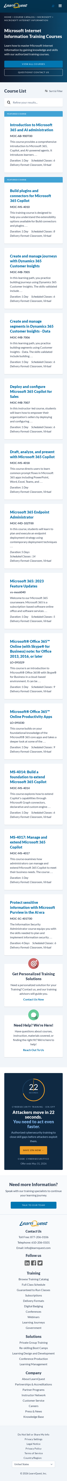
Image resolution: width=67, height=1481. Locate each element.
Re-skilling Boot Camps (33, 1348)
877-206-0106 (39, 1237)
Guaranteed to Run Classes (33, 1290)
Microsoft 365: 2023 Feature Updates (27, 583)
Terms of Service (33, 1453)
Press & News (33, 1411)
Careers (33, 1406)
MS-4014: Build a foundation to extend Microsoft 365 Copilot (28, 777)
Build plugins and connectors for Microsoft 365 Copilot (30, 196)
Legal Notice (33, 1443)
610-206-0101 (40, 1242)
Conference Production (33, 1358)
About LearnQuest (33, 1379)
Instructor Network (34, 1395)
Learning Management (33, 1364)
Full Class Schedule (33, 1284)
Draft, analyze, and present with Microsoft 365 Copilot (32, 454)
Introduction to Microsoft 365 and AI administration (31, 127)
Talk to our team (33, 1205)
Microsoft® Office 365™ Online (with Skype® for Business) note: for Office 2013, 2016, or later (30, 648)
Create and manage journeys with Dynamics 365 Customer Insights (33, 261)
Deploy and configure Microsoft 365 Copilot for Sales (31, 391)
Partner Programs (33, 1389)
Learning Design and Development (33, 1353)
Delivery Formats (33, 1300)
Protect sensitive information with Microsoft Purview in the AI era (32, 907)
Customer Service (33, 1400)
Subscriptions (33, 1295)
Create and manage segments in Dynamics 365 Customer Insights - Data (32, 326)
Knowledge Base (33, 1416)
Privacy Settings (33, 1439)
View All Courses (33, 64)
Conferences (33, 1311)
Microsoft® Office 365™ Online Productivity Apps (31, 714)
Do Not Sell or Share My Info (33, 1434)
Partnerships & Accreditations (33, 1384)
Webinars (33, 1317)
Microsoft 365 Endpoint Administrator (29, 514)
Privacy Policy (33, 1448)
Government (33, 1327)
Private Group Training (33, 1342)
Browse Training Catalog (34, 1279)
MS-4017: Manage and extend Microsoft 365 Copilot (28, 842)
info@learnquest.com (37, 1247)
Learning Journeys (33, 1322)
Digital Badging (33, 1306)
